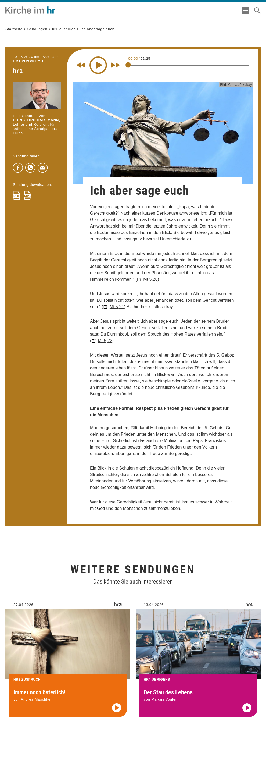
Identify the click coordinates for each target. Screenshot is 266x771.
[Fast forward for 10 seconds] (115, 65)
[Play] (98, 65)
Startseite (14, 29)
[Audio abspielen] (116, 712)
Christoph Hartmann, (36, 120)
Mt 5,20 (150, 279)
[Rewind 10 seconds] (80, 65)
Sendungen (37, 29)
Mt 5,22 (105, 340)
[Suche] (257, 10)
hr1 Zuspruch (64, 29)
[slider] (128, 64)
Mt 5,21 (117, 306)
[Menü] (245, 10)
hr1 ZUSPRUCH (28, 61)
